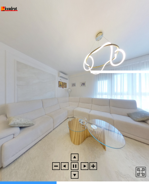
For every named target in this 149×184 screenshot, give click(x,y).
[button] (56, 166)
